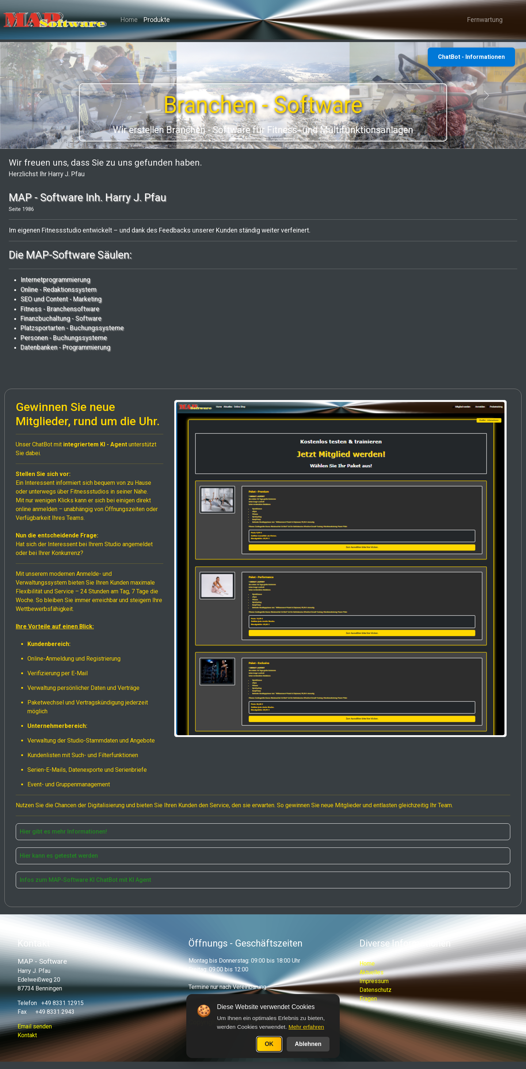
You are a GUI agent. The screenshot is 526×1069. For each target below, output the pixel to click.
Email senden (35, 1026)
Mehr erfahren (306, 1027)
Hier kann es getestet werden (59, 855)
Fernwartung (482, 21)
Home (135, 21)
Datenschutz (375, 989)
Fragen (368, 998)
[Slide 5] (289, 139)
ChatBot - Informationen (471, 56)
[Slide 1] (236, 139)
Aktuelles (371, 972)
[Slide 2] (249, 139)
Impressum (374, 981)
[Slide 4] (276, 139)
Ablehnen (308, 1044)
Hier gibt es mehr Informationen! (63, 831)
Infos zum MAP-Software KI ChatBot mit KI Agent (85, 879)
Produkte (163, 21)
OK (269, 1044)
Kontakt (27, 1035)
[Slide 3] (263, 139)
